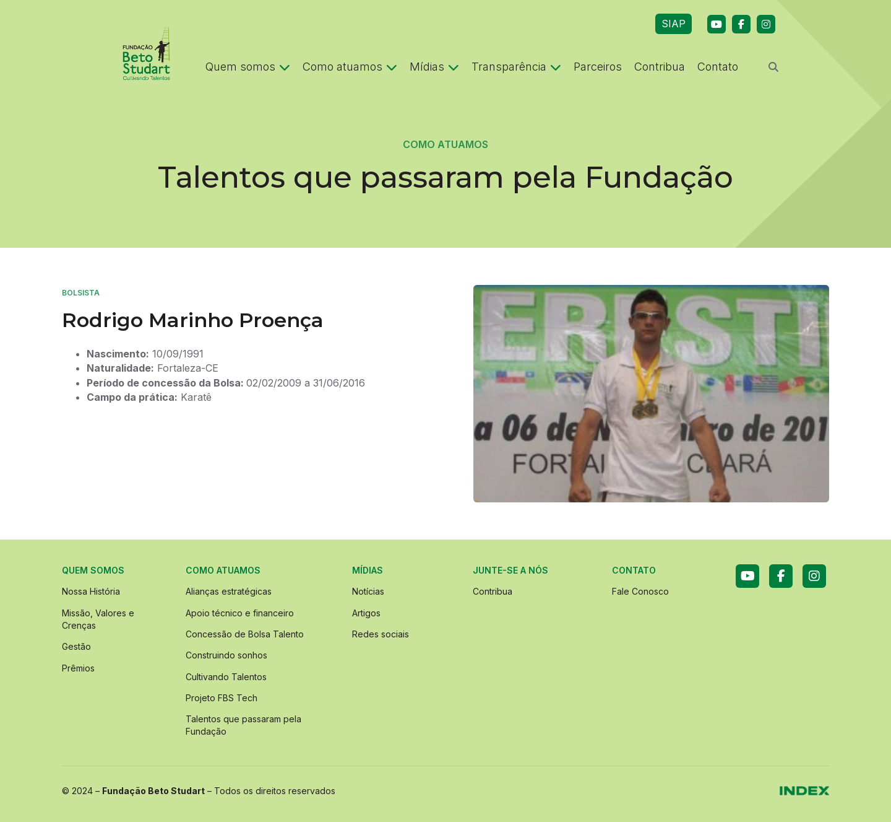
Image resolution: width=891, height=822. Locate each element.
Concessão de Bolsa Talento (245, 634)
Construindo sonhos (226, 655)
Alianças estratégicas (229, 591)
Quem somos (247, 66)
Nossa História (91, 591)
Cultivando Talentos (226, 676)
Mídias (434, 66)
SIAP (673, 23)
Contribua (659, 66)
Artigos (366, 613)
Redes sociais (380, 634)
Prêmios (78, 668)
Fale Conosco (640, 591)
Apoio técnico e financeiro (240, 613)
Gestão (76, 646)
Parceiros (598, 66)
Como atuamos (350, 66)
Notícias (368, 591)
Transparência (516, 66)
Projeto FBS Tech (221, 698)
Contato (717, 66)
